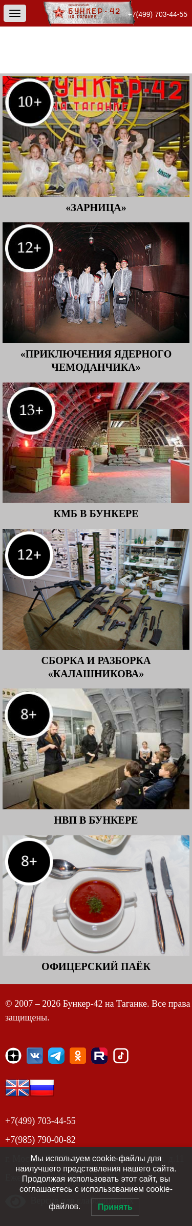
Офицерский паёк (96, 966)
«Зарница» (96, 207)
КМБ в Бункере (95, 513)
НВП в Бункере (96, 820)
